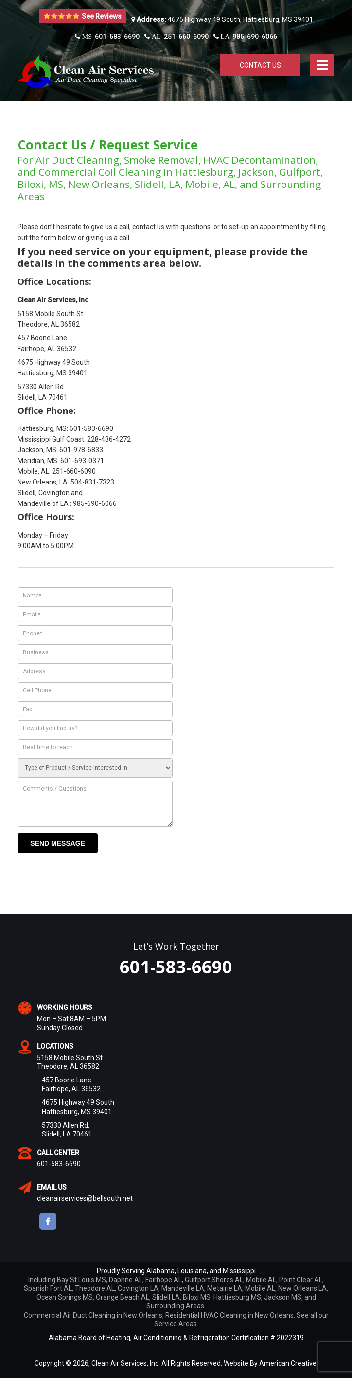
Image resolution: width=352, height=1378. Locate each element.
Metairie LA (224, 1288)
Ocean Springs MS (64, 1297)
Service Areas (175, 1324)
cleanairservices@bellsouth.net (85, 1198)
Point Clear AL (300, 1280)
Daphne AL (125, 1280)
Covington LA (138, 1288)
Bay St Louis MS (81, 1280)
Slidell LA (166, 1297)
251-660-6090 (176, 36)
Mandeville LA (182, 1288)
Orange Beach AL (122, 1297)
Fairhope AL (163, 1280)
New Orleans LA (302, 1288)
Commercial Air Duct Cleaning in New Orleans (93, 1315)
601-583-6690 (107, 36)
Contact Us (260, 65)
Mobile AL (261, 1280)
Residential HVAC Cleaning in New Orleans (229, 1315)
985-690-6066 (245, 36)
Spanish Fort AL (48, 1288)
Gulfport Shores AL (214, 1280)
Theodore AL (95, 1288)
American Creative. (288, 1363)
